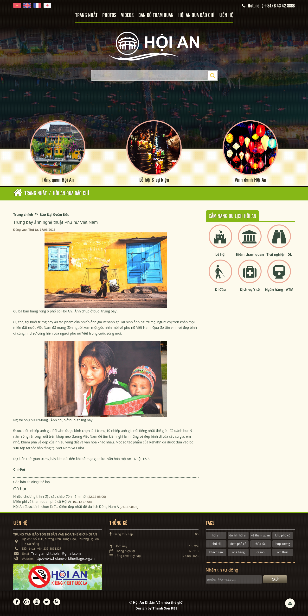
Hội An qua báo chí (196, 15)
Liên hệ (226, 15)
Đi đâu (220, 289)
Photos (109, 15)
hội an (216, 535)
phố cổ (216, 544)
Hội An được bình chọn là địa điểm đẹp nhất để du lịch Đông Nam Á (66, 506)
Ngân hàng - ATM (279, 289)
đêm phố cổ (238, 544)
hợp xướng (283, 544)
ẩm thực (282, 552)
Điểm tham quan (250, 254)
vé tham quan (260, 535)
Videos (127, 15)
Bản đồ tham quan (155, 15)
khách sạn (216, 552)
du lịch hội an (238, 535)
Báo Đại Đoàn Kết (54, 214)
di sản (260, 552)
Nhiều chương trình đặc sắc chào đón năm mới (50, 496)
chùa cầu (261, 544)
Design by (156, 608)
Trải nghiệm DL (279, 254)
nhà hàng (238, 552)
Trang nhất (86, 15)
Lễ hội (220, 254)
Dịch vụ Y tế (250, 289)
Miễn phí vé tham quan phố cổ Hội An (42, 501)
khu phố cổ (282, 535)
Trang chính (23, 214)
